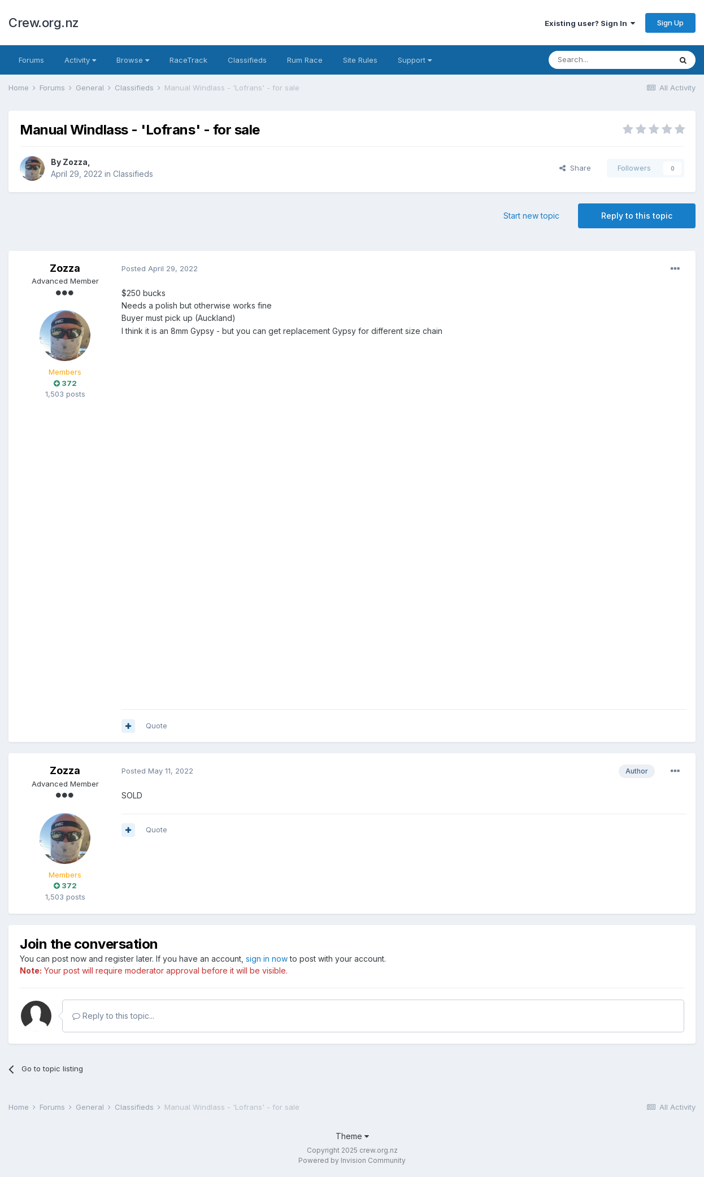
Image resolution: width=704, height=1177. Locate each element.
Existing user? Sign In (590, 23)
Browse (132, 59)
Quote (156, 725)
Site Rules (360, 59)
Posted (159, 268)
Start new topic (531, 215)
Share (575, 167)
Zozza (75, 162)
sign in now (267, 958)
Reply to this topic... (113, 1015)
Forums (31, 59)
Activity (80, 59)
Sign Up (670, 22)
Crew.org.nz (43, 22)
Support (415, 59)
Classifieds (247, 59)
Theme (352, 1136)
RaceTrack (188, 59)
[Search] (610, 60)
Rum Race (305, 59)
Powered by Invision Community (352, 1160)
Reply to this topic (636, 215)
